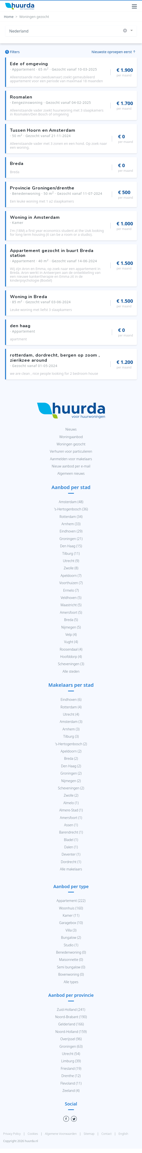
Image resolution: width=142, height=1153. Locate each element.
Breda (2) (71, 758)
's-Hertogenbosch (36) (71, 509)
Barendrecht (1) (71, 832)
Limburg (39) (71, 1061)
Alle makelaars (71, 869)
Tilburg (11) (71, 553)
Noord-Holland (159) (71, 1031)
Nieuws (71, 429)
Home (9, 16)
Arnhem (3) (71, 729)
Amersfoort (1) (71, 817)
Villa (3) (71, 930)
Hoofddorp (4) (71, 656)
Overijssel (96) (71, 1039)
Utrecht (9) (71, 560)
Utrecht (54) (71, 1053)
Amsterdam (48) (71, 501)
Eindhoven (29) (71, 531)
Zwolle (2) (71, 795)
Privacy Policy (12, 1134)
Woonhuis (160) (71, 908)
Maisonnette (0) (71, 959)
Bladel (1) (71, 839)
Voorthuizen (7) (71, 583)
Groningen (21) (70, 538)
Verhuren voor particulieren (71, 451)
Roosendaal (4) (71, 649)
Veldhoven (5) (71, 597)
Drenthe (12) (70, 1075)
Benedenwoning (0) (71, 952)
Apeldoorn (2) (71, 751)
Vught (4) (71, 641)
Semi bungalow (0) (71, 967)
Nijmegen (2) (71, 780)
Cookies (33, 1134)
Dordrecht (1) (71, 861)
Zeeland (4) (71, 1090)
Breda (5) (71, 619)
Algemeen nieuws (71, 473)
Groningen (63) (70, 1046)
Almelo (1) (71, 803)
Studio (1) (71, 945)
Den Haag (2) (71, 766)
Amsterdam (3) (71, 721)
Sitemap (89, 1134)
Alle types (71, 982)
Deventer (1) (71, 854)
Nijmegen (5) (71, 627)
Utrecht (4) (71, 714)
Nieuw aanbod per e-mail (71, 466)
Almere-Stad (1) (71, 810)
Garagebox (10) (71, 922)
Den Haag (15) (71, 546)
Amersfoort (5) (71, 612)
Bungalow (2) (71, 937)
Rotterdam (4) (71, 707)
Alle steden (71, 671)
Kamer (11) (71, 915)
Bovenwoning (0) (71, 974)
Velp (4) (71, 634)
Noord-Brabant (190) (71, 1016)
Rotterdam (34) (71, 516)
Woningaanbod (71, 436)
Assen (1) (71, 825)
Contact (106, 1134)
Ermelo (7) (71, 590)
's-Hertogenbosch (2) (71, 744)
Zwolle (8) (71, 568)
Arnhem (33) (71, 524)
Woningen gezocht (70, 444)
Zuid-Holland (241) (71, 1009)
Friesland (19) (71, 1068)
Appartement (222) (71, 900)
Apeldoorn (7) (71, 575)
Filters (12, 52)
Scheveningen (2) (71, 788)
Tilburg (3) (71, 736)
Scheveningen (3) (71, 664)
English (123, 1134)
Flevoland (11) (70, 1083)
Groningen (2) (70, 773)
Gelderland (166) (71, 1024)
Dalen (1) (71, 847)
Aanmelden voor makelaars (71, 459)
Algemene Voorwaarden (61, 1134)
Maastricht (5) (71, 605)
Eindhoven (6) (71, 699)
